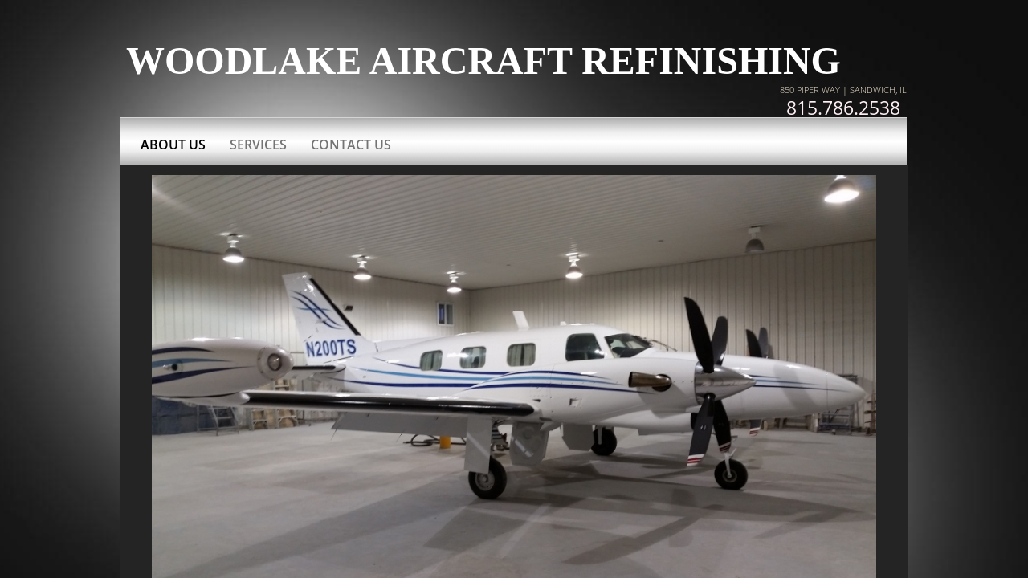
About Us (173, 144)
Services (258, 144)
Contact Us (351, 144)
